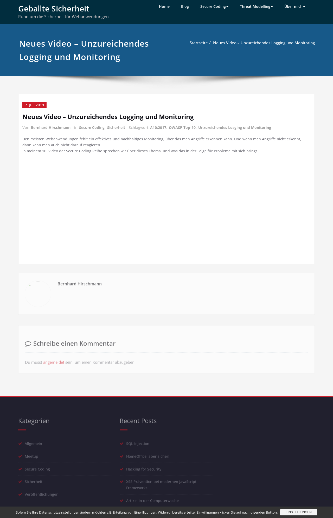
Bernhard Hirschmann (51, 127)
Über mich (294, 6)
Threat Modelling (256, 6)
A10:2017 (158, 127)
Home (164, 6)
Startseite (199, 42)
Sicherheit (116, 127)
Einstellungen (299, 512)
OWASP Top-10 (182, 127)
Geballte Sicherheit (53, 8)
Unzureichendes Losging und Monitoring (234, 127)
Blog (185, 6)
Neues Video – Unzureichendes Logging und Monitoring (264, 42)
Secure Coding (214, 6)
